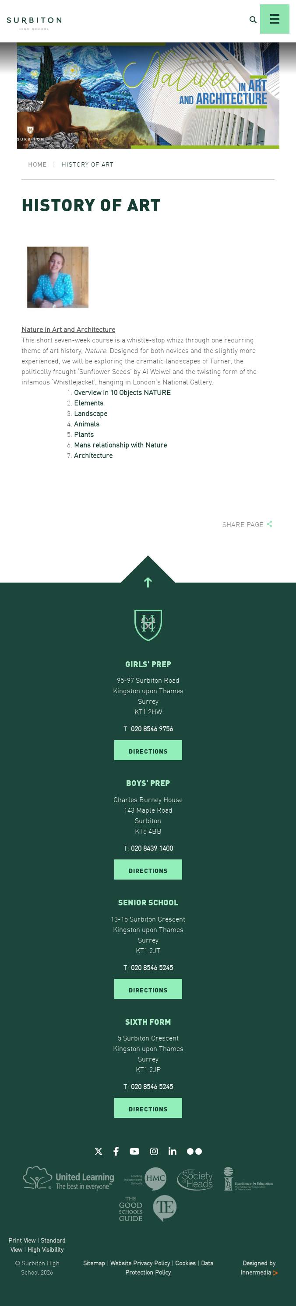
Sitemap (94, 1263)
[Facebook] (116, 1151)
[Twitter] (98, 1151)
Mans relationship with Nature (120, 444)
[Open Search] (253, 19)
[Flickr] (194, 1151)
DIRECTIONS (148, 750)
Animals (86, 423)
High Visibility (45, 1249)
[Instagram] (154, 1151)
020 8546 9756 (152, 728)
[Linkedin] (172, 1151)
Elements (88, 402)
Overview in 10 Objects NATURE (122, 392)
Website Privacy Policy (140, 1263)
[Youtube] (135, 1151)
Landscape (90, 413)
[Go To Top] (148, 582)
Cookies (185, 1263)
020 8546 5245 (152, 967)
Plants (84, 434)
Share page (243, 524)
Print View (21, 1240)
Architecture (93, 455)
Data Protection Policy (169, 1267)
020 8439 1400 (152, 847)
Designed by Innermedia (259, 1267)
